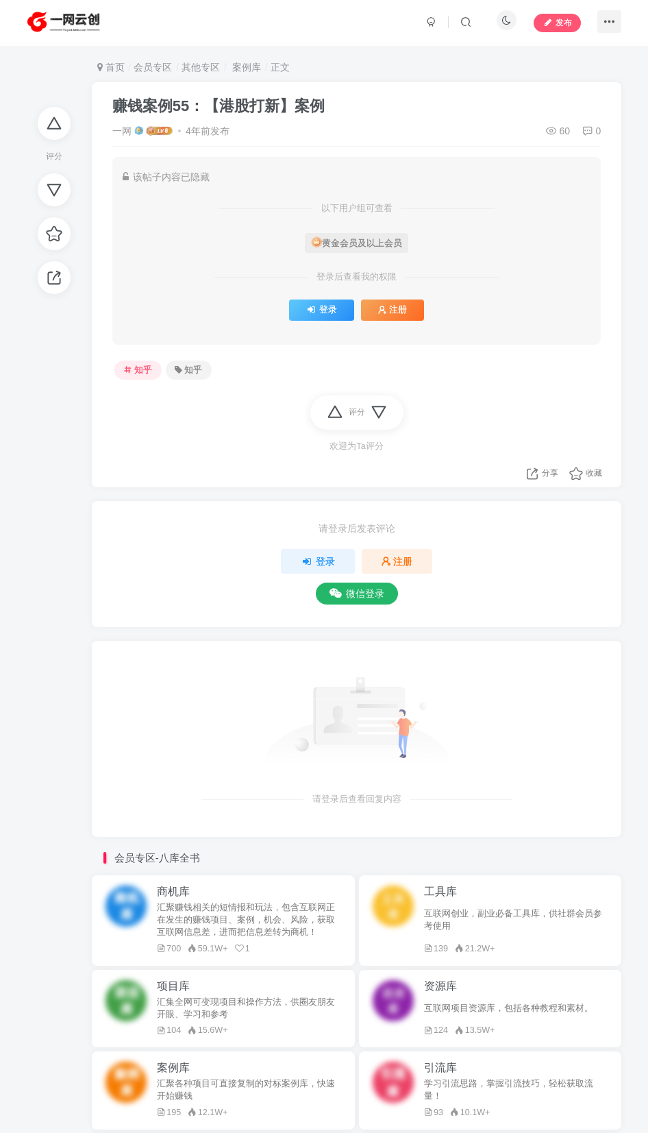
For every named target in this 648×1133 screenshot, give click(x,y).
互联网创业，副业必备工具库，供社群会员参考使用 (513, 920)
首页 (111, 67)
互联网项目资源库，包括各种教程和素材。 (508, 1008)
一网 (122, 130)
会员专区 (153, 67)
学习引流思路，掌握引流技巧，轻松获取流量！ (508, 1090)
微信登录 (356, 593)
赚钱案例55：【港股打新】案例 (218, 105)
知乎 (137, 370)
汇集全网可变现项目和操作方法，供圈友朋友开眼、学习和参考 (246, 1008)
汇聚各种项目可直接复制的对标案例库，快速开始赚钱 (246, 1090)
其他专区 (201, 67)
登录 (321, 310)
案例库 (245, 67)
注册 (392, 310)
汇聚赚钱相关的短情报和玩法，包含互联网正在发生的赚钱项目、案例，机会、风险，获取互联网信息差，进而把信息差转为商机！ (246, 920)
